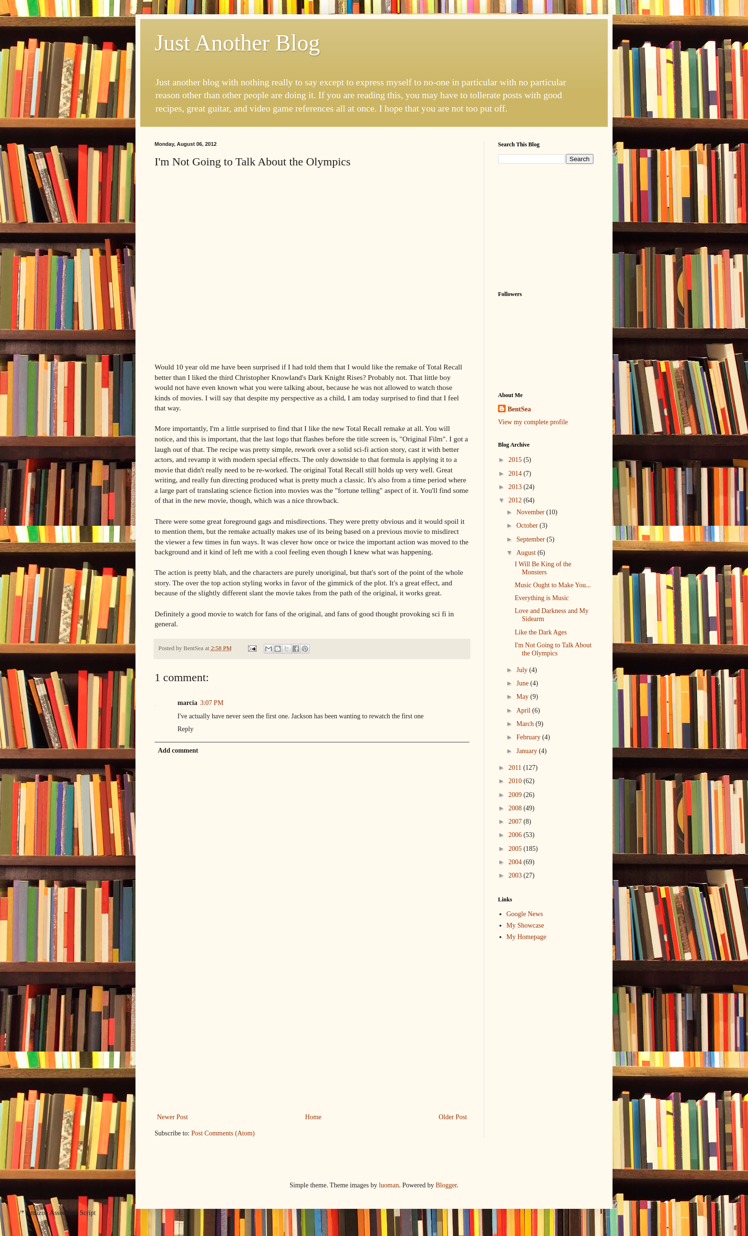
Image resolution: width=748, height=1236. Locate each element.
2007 (516, 821)
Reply (185, 729)
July (522, 670)
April (524, 710)
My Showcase (525, 925)
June (523, 683)
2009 (516, 794)
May (523, 696)
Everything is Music (542, 598)
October (528, 525)
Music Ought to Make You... (553, 585)
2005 (516, 848)
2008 (516, 808)
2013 (516, 486)
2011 (516, 767)
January (527, 751)
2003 (516, 875)
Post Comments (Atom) (223, 1133)
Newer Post (172, 1117)
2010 (516, 781)
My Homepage (527, 936)
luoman (389, 1185)
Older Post (453, 1117)
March (525, 723)
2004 (516, 862)
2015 (516, 459)
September (531, 539)
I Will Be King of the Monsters (543, 568)
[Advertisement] (312, 1039)
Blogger (446, 1185)
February (529, 737)
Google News (525, 914)
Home (313, 1117)
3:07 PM (212, 702)
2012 (516, 500)
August (526, 552)
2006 (516, 834)
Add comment (178, 750)
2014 (516, 473)
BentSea (519, 409)
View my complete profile (533, 422)
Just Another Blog (237, 42)
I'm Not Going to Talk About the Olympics (553, 649)
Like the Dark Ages (541, 632)
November (531, 512)
